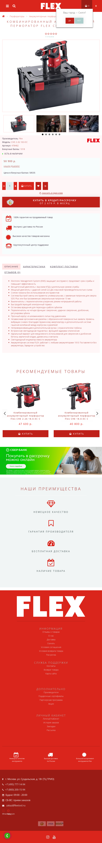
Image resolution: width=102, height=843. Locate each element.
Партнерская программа (51, 700)
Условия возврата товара (51, 651)
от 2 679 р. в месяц (41, 202)
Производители (51, 692)
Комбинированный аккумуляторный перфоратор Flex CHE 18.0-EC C (76, 415)
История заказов (51, 722)
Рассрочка (51, 654)
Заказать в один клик (52, 193)
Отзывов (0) (12, 272)
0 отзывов (49, 36)
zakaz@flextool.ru (15, 805)
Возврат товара (51, 669)
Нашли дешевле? (12, 166)
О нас (51, 635)
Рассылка (51, 730)
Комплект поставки (64, 266)
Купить (26, 185)
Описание (11, 266)
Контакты (51, 666)
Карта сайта (51, 673)
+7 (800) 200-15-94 (15, 789)
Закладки (51, 726)
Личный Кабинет (51, 718)
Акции (51, 703)
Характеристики (34, 266)
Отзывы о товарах (51, 631)
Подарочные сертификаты (51, 696)
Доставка (51, 639)
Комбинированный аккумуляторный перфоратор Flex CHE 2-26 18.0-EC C (25, 415)
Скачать (51, 643)
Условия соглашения (51, 647)
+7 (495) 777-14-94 (15, 784)
